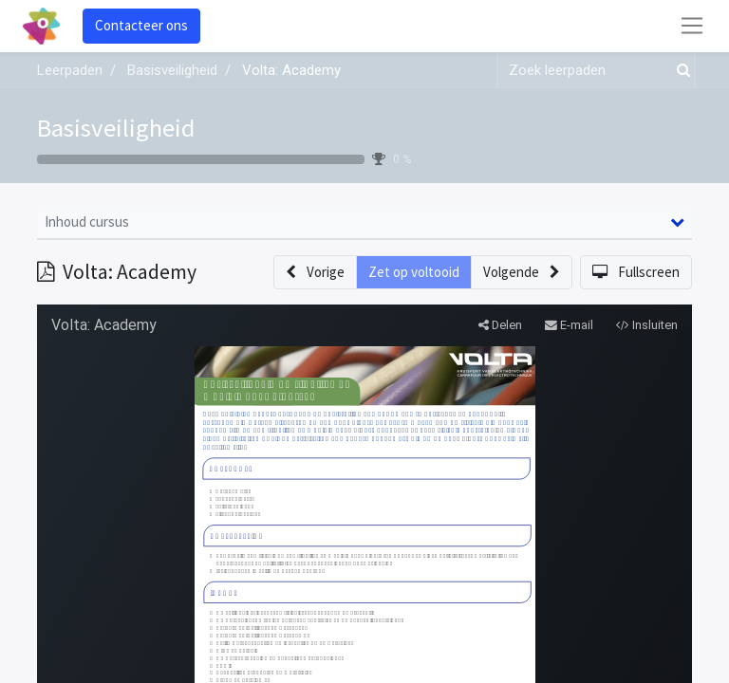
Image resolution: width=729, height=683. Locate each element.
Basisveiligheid (116, 127)
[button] (315, 272)
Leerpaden (70, 70)
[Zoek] (679, 70)
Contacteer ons (141, 25)
